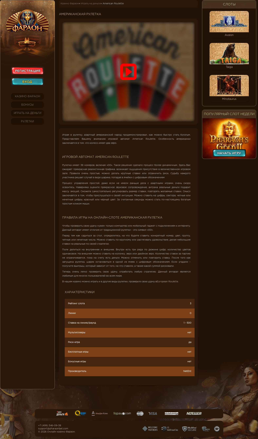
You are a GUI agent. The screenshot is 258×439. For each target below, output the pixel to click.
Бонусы (27, 105)
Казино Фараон (27, 96)
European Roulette (167, 282)
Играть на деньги (27, 113)
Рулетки (27, 121)
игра (152, 187)
